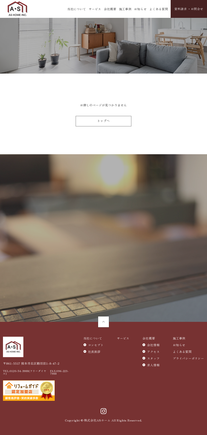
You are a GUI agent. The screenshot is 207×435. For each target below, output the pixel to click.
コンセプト (96, 345)
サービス (95, 9)
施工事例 (125, 9)
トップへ (103, 121)
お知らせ (140, 9)
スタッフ (153, 359)
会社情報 (153, 345)
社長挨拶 (94, 352)
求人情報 (153, 365)
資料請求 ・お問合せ (188, 9)
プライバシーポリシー (188, 359)
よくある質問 (158, 9)
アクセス (153, 352)
